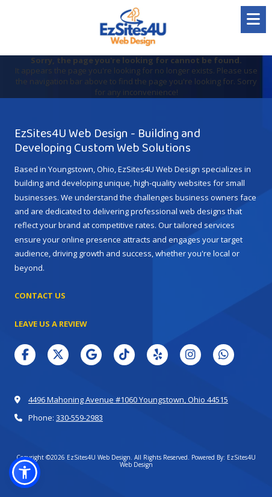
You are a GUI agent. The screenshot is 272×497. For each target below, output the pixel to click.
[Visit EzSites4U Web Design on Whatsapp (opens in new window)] (223, 354)
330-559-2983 (79, 417)
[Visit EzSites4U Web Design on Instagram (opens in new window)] (190, 354)
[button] (24, 472)
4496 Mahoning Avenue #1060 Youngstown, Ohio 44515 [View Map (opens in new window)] (128, 399)
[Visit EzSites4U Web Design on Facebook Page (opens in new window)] (25, 354)
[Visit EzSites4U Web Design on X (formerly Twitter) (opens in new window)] (58, 354)
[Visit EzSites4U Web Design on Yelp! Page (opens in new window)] (157, 354)
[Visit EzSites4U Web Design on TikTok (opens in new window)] (124, 354)
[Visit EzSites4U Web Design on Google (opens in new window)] (91, 354)
